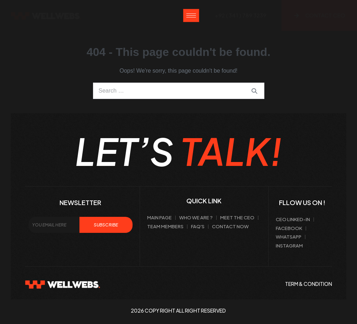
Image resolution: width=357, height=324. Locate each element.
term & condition (308, 284)
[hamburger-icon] (191, 15)
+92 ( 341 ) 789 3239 (240, 15)
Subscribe (106, 225)
